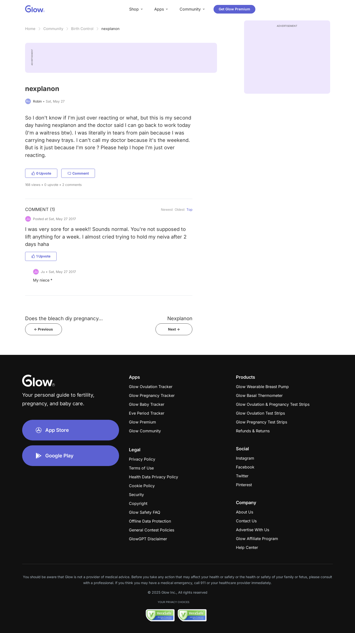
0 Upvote (41, 173)
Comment (78, 173)
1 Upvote (40, 256)
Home (30, 28)
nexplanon (110, 28)
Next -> (174, 329)
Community (53, 28)
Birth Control (82, 28)
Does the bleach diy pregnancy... (64, 318)
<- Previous (43, 329)
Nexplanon (179, 318)
